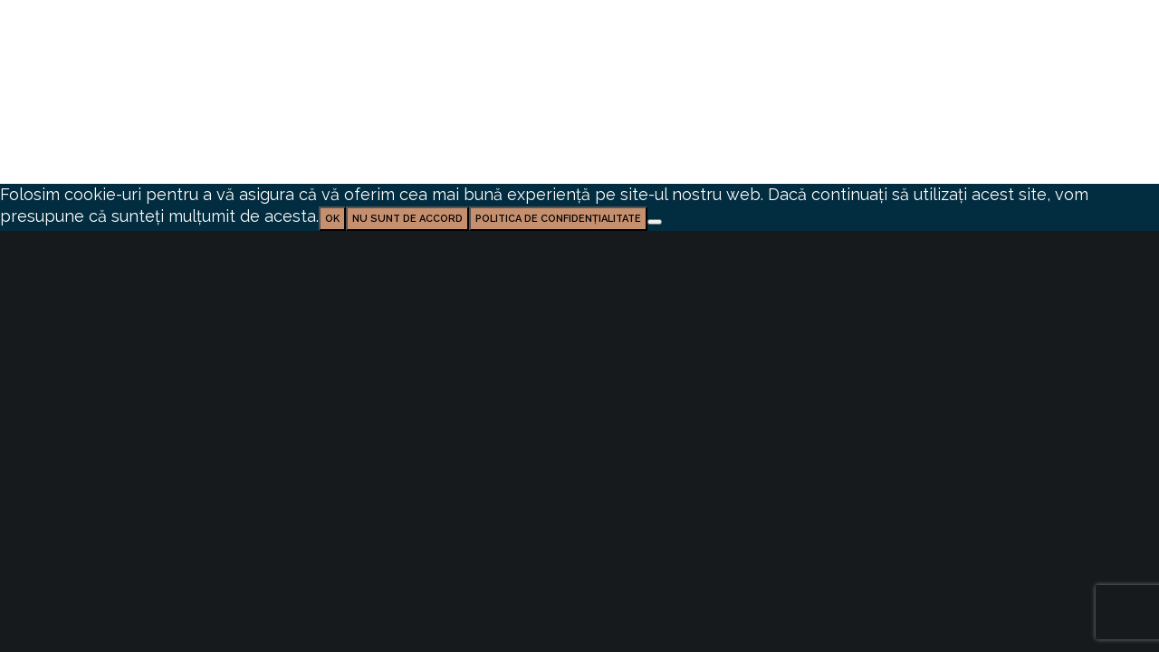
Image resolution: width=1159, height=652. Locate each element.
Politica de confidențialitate (558, 219)
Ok (332, 219)
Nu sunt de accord (407, 219)
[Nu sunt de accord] (654, 222)
